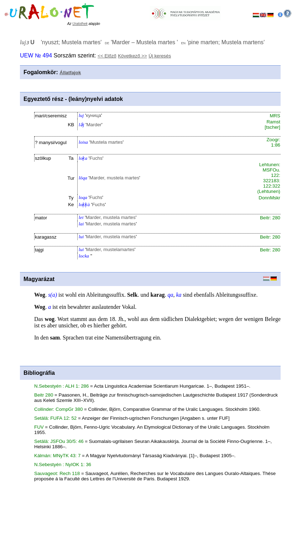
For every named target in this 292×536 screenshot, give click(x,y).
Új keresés (159, 55)
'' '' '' (142, 42)
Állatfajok (70, 72)
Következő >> (132, 55)
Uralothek (80, 24)
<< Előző (107, 55)
